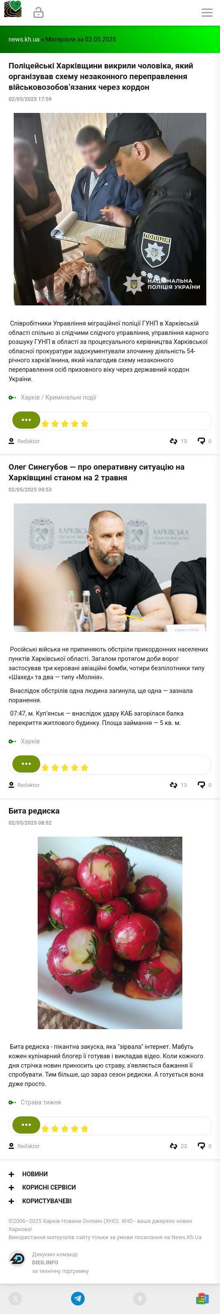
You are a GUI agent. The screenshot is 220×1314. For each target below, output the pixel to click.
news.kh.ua (24, 39)
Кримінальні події (70, 397)
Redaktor (29, 441)
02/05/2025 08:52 (30, 823)
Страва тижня (41, 1102)
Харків (30, 397)
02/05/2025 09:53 (30, 490)
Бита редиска (34, 811)
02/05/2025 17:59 (30, 99)
